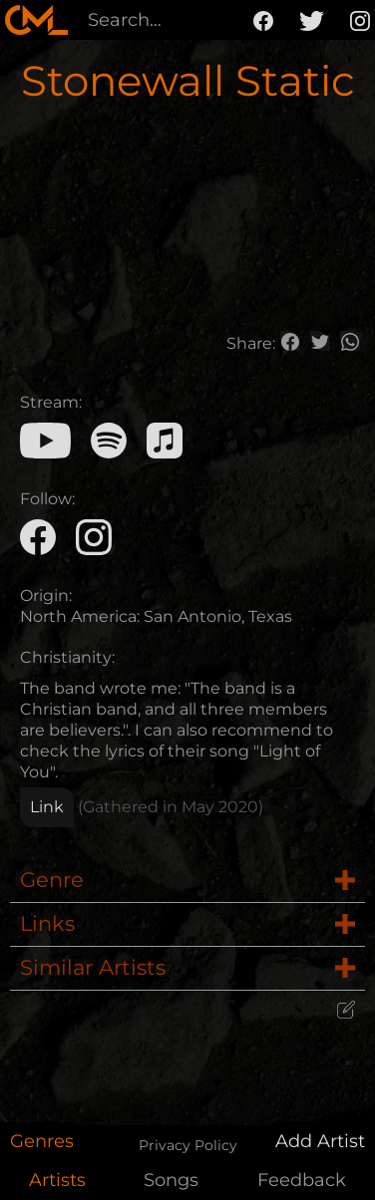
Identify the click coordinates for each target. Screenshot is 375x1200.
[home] (36, 20)
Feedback (301, 1180)
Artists (57, 1180)
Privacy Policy (188, 1145)
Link (47, 806)
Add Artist (320, 1141)
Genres (42, 1141)
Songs (171, 1180)
